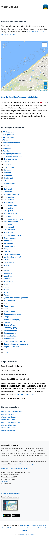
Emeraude (8, 175)
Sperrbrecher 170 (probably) (14, 341)
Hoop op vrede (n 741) (12, 235)
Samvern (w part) (10, 328)
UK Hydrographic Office (25, 394)
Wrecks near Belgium (8, 414)
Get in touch (5, 481)
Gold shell (8, 189)
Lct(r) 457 (7, 251)
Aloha (5, 140)
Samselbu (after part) (12, 319)
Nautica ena (8, 281)
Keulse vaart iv (9, 246)
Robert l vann (9, 306)
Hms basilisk (9, 197)
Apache (6, 145)
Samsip (7, 322)
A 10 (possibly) (8, 134)
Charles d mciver (10, 159)
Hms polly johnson (11, 222)
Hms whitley (8, 232)
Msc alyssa (8, 276)
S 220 (6, 309)
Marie (6, 268)
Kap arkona (8, 243)
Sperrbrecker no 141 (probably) (16, 344)
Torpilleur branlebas (11, 347)
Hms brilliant (9, 200)
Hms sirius (8, 224)
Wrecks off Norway (8, 431)
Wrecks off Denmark (8, 425)
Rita (5, 303)
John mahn (8, 241)
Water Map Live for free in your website (14, 468)
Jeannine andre (10, 238)
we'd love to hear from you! (26, 464)
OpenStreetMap (43, 90)
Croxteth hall (9, 167)
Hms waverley (9, 230)
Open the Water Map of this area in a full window (19, 97)
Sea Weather (34, 525)
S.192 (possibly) (10, 311)
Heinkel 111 (8, 192)
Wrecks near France (8, 420)
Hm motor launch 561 (12, 194)
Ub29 (6, 352)
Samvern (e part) (10, 325)
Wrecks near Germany (9, 417)
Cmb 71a (7, 164)
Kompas (7, 249)
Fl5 (5, 181)
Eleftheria (7, 172)
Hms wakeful (9, 227)
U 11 (5, 349)
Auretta (6, 151)
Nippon (6, 289)
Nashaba (7, 279)
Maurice (7, 270)
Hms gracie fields (10, 205)
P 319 (6, 292)
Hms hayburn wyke (11, 213)
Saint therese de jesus (12, 314)
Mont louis (8, 273)
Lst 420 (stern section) (12, 257)
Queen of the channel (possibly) (16, 298)
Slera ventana (9, 338)
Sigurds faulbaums (11, 336)
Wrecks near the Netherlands (11, 411)
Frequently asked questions (10, 493)
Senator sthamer (10, 333)
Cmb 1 (6, 162)
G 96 (5, 186)
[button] (44, 45)
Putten (6, 295)
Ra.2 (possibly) (9, 300)
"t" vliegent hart (9, 132)
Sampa (6, 317)
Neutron (7, 284)
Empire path (8, 178)
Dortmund (8, 170)
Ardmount (7, 148)
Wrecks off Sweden (8, 428)
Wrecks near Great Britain (10, 422)
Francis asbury (9, 183)
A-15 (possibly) (9, 137)
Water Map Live (25, 525)
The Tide (10, 528)
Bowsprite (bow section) (12, 153)
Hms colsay (8, 202)
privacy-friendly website (27, 534)
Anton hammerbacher (11, 143)
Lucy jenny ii (9, 262)
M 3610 (6, 265)
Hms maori (8, 216)
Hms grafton (8, 208)
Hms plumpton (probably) (13, 219)
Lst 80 (6, 260)
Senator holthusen (11, 330)
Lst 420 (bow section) (12, 254)
